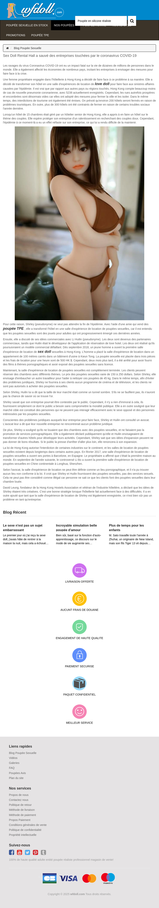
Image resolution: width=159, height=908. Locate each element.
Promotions (15, 35)
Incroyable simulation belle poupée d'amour (76, 527)
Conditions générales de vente (28, 825)
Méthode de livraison (22, 809)
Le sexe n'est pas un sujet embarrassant (22, 527)
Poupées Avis (17, 773)
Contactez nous (18, 799)
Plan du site (16, 778)
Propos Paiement (19, 820)
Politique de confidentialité (25, 829)
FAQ (12, 767)
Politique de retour (20, 804)
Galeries (14, 762)
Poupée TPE (40, 35)
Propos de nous (18, 794)
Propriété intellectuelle (22, 834)
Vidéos (13, 758)
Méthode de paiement (22, 815)
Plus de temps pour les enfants (126, 527)
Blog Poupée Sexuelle (27, 48)
